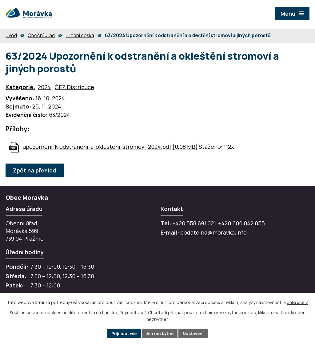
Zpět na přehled (35, 170)
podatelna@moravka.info (213, 232)
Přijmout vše (122, 333)
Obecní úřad (41, 35)
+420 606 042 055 (241, 223)
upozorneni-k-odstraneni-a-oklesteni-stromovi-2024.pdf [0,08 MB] (110, 146)
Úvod (11, 35)
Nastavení (196, 333)
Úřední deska (80, 35)
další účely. (297, 302)
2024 (44, 87)
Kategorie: (20, 87)
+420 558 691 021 (194, 223)
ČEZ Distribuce (74, 87)
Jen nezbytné (160, 333)
